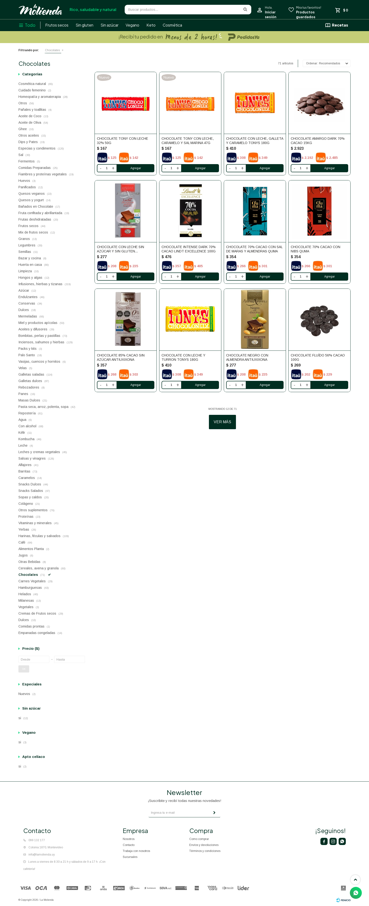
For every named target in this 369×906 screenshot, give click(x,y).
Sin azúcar (109, 25)
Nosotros (128, 839)
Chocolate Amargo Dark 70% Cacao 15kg (318, 141)
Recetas (340, 25)
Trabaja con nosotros (136, 851)
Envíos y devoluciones (203, 845)
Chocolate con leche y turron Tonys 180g (183, 357)
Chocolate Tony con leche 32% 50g (122, 141)
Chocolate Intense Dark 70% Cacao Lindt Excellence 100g (189, 249)
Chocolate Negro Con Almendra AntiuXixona (247, 357)
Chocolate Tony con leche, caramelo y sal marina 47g (188, 141)
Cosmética (172, 25)
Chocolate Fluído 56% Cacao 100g (318, 357)
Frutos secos (56, 25)
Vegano (132, 25)
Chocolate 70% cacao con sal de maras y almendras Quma (254, 249)
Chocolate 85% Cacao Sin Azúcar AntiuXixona (121, 357)
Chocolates (52, 50)
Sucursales (130, 857)
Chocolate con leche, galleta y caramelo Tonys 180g (254, 141)
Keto (151, 25)
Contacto (128, 845)
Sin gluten (84, 25)
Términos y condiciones (204, 851)
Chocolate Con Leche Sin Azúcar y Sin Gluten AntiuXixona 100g (120, 249)
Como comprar (199, 839)
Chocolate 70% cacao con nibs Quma (315, 249)
